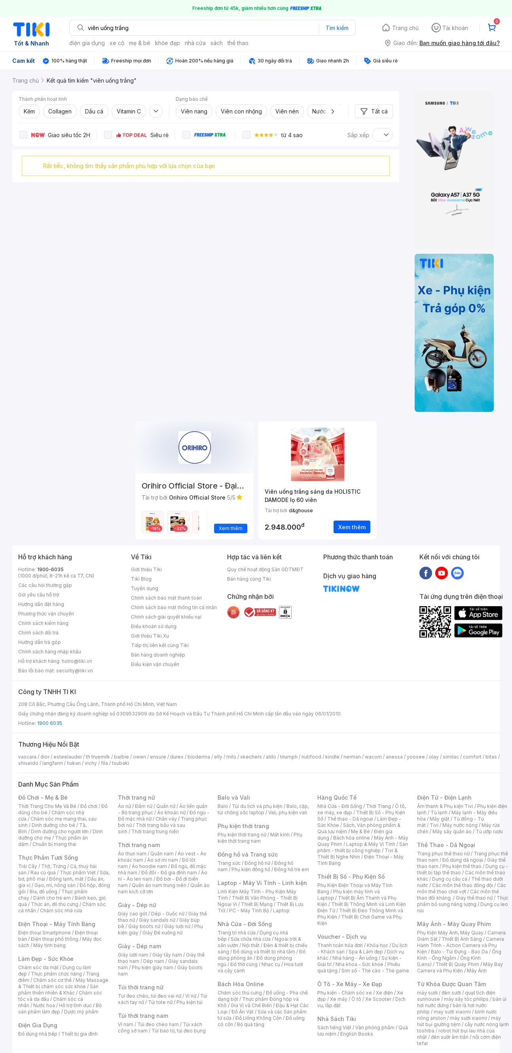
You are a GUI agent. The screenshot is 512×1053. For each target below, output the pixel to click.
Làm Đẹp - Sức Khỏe (46, 958)
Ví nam (125, 1024)
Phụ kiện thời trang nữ (242, 835)
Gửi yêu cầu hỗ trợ (38, 595)
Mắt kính (280, 835)
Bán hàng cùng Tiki (249, 579)
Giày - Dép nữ (137, 905)
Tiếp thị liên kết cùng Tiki (160, 645)
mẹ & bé (139, 43)
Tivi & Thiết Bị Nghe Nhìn (357, 853)
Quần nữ (165, 806)
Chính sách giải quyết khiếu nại (166, 617)
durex (177, 757)
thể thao (238, 43)
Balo (223, 806)
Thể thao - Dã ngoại (350, 819)
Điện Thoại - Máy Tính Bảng (56, 924)
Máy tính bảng (49, 945)
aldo (271, 757)
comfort (472, 757)
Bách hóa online (351, 838)
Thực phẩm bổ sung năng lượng (462, 901)
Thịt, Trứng (53, 866)
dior (44, 757)
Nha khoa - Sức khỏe (359, 964)
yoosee (416, 757)
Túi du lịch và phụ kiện (257, 806)
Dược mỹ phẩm (81, 1012)
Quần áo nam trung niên (159, 885)
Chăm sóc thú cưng (240, 993)
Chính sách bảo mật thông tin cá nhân (174, 607)
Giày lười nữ (177, 926)
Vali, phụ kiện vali (287, 812)
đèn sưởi (451, 993)
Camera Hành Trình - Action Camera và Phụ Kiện (460, 945)
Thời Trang (378, 806)
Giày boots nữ (144, 926)
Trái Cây (27, 866)
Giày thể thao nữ (474, 898)
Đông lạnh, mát (66, 879)
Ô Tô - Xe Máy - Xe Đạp (349, 984)
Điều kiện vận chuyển (155, 664)
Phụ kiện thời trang (243, 826)
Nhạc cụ (271, 964)
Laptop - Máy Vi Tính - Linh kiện (262, 882)
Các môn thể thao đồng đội (462, 885)
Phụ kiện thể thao (462, 866)
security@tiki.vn (74, 671)
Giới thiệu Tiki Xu (150, 636)
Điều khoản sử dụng (153, 626)
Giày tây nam (167, 955)
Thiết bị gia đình (79, 1034)
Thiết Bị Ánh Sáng (462, 939)
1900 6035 (49, 723)
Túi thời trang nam (143, 1015)
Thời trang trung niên (155, 831)
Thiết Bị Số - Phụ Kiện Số (351, 876)
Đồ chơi (88, 806)
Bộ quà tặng (250, 1024)
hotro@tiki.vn (77, 661)
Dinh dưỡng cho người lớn (60, 831)
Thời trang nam (139, 845)
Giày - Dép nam (139, 946)
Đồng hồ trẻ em (291, 869)
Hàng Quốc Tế (337, 797)
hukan (74, 763)
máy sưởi (427, 993)
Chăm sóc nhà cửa (61, 910)
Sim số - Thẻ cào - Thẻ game (375, 971)
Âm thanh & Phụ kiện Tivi (445, 806)
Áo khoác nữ (171, 812)
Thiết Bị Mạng (257, 904)
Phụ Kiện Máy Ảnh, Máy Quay (450, 933)
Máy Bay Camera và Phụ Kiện (460, 967)
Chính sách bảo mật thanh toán (166, 598)
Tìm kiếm (337, 28)
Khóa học (377, 945)
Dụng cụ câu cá (449, 879)
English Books (356, 1034)
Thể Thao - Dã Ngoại (446, 845)
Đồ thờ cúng (244, 964)
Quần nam (162, 854)
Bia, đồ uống (43, 891)
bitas (491, 757)
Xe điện (384, 993)
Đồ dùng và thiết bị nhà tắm (264, 952)
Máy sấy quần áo (452, 831)
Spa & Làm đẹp (366, 952)
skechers (251, 757)
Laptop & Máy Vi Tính (370, 844)
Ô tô (356, 999)
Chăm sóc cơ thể (52, 980)
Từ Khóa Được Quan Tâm (451, 984)
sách (216, 43)
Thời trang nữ (136, 797)
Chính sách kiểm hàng (43, 623)
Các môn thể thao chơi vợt (461, 888)
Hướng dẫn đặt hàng (41, 604)
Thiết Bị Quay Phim (457, 964)
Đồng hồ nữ (257, 863)
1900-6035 (50, 569)
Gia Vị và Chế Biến (251, 1005)
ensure (158, 757)
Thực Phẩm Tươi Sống (48, 857)
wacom (373, 757)
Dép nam (153, 961)
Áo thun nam (132, 854)
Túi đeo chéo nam (158, 1024)
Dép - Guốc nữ (167, 914)
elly (218, 757)
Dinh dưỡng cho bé (53, 825)
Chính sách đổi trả (38, 633)
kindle (332, 757)
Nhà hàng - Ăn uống (354, 958)
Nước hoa (44, 1005)
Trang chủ (405, 28)
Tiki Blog (141, 579)
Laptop (281, 910)
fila (104, 763)
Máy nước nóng (460, 825)
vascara (27, 757)
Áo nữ (124, 806)
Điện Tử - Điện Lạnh (444, 797)
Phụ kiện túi (189, 1002)
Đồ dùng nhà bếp (37, 1034)
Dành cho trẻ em (52, 898)
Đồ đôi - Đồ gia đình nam (169, 873)
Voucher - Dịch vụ (341, 936)
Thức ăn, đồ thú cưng (54, 904)
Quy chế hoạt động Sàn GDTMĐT (265, 569)
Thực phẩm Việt (78, 873)
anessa (394, 757)
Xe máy (338, 999)
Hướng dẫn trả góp (39, 642)
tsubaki (120, 763)
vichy (91, 763)
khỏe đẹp (167, 43)
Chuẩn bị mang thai (54, 844)
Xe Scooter (378, 999)
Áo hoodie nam (149, 866)
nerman (352, 757)
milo (231, 757)
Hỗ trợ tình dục (75, 1005)
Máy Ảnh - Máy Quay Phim (454, 924)
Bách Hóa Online (241, 984)
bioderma (199, 757)
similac (451, 757)
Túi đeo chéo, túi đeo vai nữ (149, 996)
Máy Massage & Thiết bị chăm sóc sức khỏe (63, 983)
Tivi (434, 825)
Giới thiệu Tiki (146, 569)
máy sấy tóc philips (466, 999)
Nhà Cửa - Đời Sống (245, 924)
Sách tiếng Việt (334, 1027)
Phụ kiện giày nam (152, 967)
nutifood (311, 757)
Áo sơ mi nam (162, 860)
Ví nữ (190, 996)
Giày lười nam (133, 955)
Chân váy (166, 819)
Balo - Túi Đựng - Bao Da (459, 952)
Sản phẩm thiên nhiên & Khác (58, 989)
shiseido (28, 763)
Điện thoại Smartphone (44, 933)
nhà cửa (195, 43)
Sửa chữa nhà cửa (251, 939)
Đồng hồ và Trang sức (248, 854)
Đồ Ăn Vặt (242, 1012)
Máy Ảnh (477, 971)
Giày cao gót (132, 914)
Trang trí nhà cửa (237, 933)
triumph (289, 757)
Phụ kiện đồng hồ (250, 869)
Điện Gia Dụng (37, 1025)
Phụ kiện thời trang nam (260, 838)
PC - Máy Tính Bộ (249, 910)
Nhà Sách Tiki (336, 1018)
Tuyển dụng (144, 588)
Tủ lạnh (439, 812)
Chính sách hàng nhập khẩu (49, 652)
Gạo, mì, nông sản (55, 885)
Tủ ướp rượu (489, 831)
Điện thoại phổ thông (54, 939)
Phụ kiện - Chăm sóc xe (344, 993)
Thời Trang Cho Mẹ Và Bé (47, 806)
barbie (121, 757)
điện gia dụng (87, 43)
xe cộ (117, 43)
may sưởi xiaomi (452, 1012)
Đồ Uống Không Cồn (258, 1018)
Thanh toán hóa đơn (340, 945)
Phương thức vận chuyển (46, 614)
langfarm (52, 763)
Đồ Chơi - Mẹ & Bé (43, 797)
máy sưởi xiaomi (468, 1018)
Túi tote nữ (160, 1002)
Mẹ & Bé (360, 831)
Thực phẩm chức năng (56, 974)
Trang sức (229, 863)
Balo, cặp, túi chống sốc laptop (263, 809)
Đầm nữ (143, 806)
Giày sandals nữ (157, 920)
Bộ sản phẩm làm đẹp (60, 1008)
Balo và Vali (234, 797)
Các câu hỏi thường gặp (45, 585)
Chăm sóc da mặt (38, 967)
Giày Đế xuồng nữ (162, 933)
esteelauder (67, 757)
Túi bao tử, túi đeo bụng (179, 1031)
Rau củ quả (43, 873)
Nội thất (251, 945)
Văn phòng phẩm (374, 1027)
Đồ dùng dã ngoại (462, 860)
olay (434, 757)
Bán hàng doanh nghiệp (158, 655)
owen (139, 757)
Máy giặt (439, 819)
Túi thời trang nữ (140, 987)
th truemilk (98, 757)
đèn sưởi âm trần (449, 1037)
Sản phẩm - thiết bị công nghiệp (362, 847)
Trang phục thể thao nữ (443, 854)
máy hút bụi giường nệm (459, 1021)
